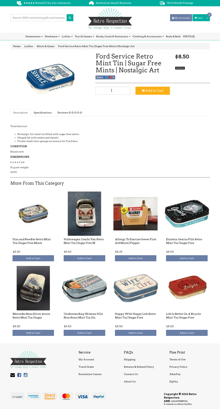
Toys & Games (84, 36)
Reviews (70, 112)
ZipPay (173, 381)
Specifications (43, 112)
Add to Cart (152, 90)
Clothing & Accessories (148, 36)
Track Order (86, 366)
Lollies (67, 36)
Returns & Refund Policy (139, 366)
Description (20, 112)
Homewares (34, 36)
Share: (105, 77)
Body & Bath (173, 36)
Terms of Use (177, 359)
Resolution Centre (90, 374)
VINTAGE (189, 36)
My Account (86, 359)
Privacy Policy (178, 366)
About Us (130, 381)
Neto (189, 404)
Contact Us (131, 374)
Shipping (129, 359)
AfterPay (175, 374)
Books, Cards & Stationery (113, 36)
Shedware (52, 36)
